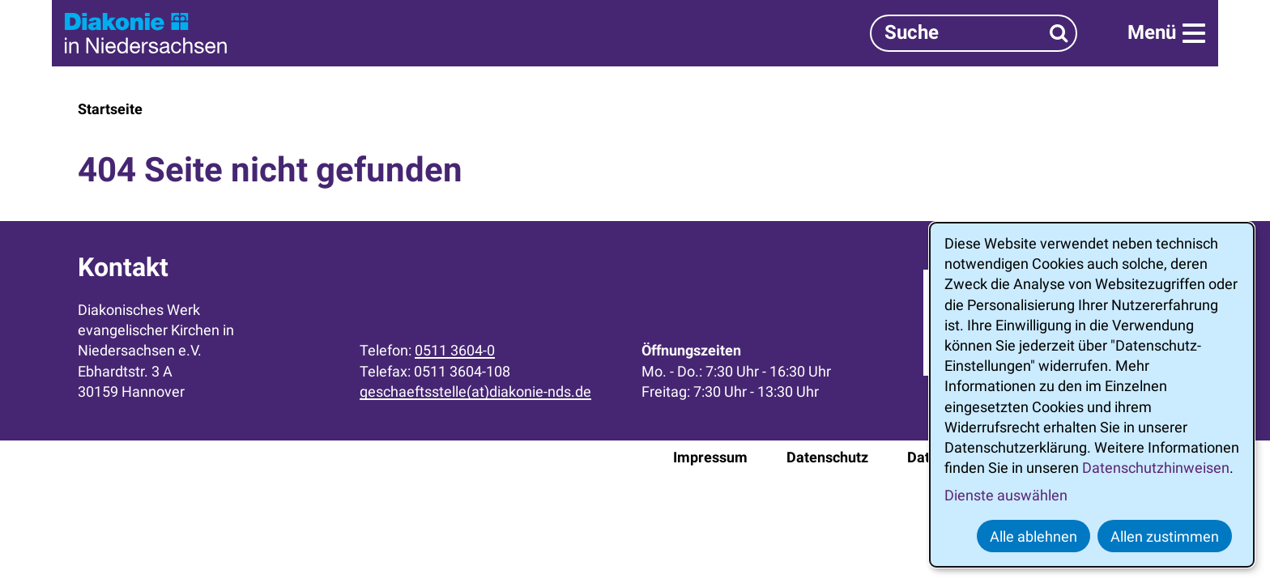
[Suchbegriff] (973, 33)
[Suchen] (1059, 33)
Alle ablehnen (1033, 536)
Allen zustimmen (1164, 536)
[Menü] (1166, 33)
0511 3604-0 (455, 350)
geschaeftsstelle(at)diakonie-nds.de (475, 391)
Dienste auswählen (1006, 495)
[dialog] (1092, 395)
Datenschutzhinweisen (1156, 467)
